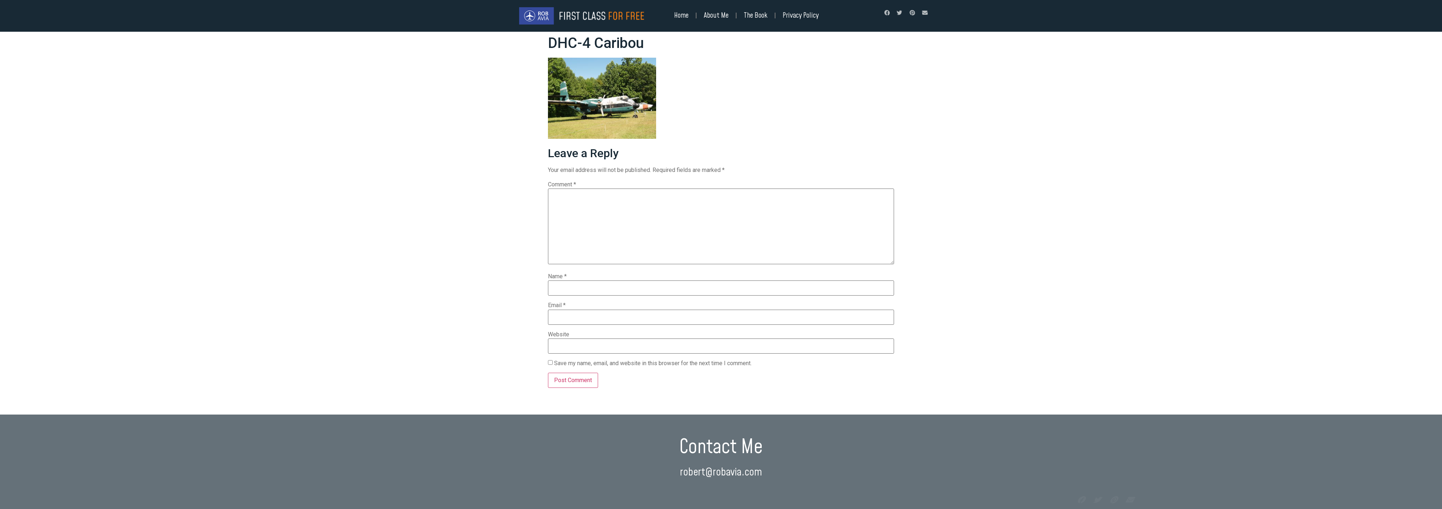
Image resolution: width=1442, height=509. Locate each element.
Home (681, 15)
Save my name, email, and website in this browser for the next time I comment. (653, 363)
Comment (562, 184)
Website (558, 334)
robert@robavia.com (721, 472)
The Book (756, 15)
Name (557, 276)
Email (557, 305)
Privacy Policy (801, 15)
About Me (716, 15)
